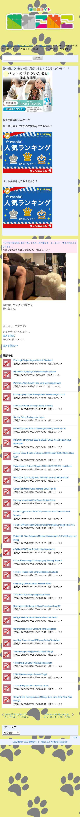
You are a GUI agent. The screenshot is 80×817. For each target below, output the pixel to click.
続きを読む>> (10, 345)
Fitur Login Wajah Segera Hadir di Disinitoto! (33, 360)
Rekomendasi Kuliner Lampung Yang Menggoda (34, 629)
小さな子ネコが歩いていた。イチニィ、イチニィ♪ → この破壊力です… (17, 715)
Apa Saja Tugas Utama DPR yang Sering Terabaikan (36, 640)
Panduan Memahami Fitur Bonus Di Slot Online (34, 500)
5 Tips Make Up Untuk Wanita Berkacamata (32, 663)
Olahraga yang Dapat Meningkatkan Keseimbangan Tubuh (39, 394)
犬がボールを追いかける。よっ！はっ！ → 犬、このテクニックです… (57, 715)
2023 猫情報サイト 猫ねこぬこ (37, 742)
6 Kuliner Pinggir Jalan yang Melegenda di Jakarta (35, 572)
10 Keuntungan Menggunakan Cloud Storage (33, 651)
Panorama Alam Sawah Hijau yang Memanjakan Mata (37, 383)
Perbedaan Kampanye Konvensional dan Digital (34, 372)
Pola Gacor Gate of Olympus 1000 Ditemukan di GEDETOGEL (41, 477)
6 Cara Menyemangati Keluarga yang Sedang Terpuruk (37, 561)
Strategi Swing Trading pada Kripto (28, 417)
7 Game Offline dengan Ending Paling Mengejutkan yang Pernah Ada (44, 525)
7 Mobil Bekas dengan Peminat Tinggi (30, 674)
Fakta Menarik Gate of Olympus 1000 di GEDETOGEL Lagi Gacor (42, 466)
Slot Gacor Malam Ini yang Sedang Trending (33, 406)
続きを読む (9, 335)
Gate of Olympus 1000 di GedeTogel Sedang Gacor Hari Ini (39, 428)
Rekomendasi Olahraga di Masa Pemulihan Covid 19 (36, 606)
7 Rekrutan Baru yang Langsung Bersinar (31, 595)
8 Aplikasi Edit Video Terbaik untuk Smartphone (34, 549)
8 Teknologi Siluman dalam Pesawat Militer (32, 583)
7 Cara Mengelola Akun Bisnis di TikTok (30, 685)
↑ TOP (75, 737)
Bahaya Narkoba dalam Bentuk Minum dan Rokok (35, 617)
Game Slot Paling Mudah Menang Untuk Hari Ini (34, 489)
